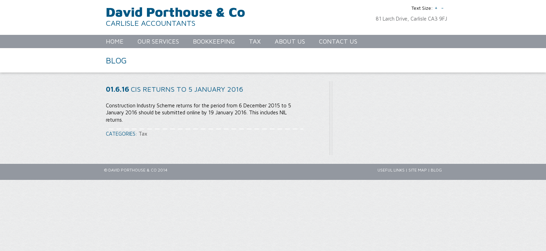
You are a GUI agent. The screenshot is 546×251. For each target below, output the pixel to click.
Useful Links (391, 170)
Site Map (417, 170)
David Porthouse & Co (175, 12)
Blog (436, 170)
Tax (143, 134)
